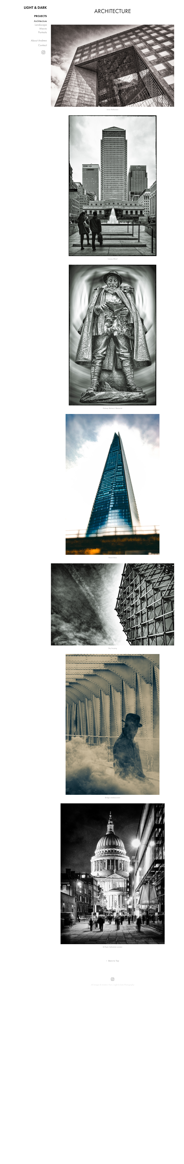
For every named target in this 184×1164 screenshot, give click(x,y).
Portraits (42, 32)
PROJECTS (40, 16)
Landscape (41, 24)
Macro (43, 28)
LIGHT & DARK (35, 7)
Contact (42, 45)
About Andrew (39, 40)
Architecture (40, 21)
